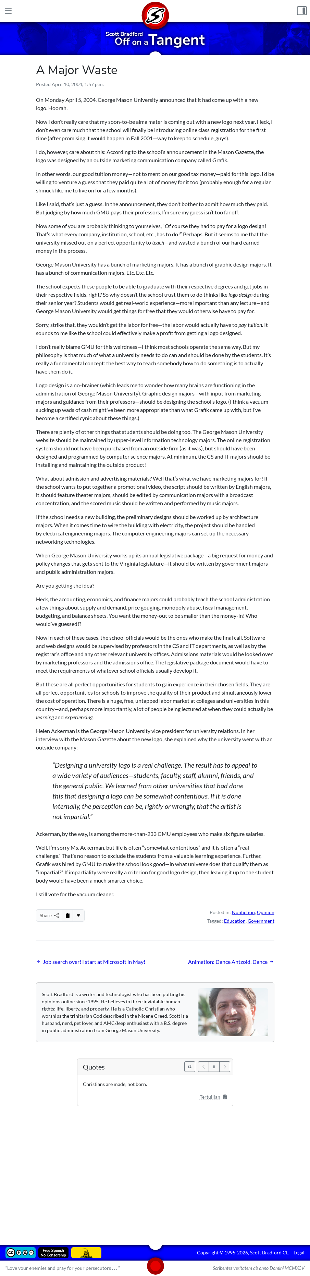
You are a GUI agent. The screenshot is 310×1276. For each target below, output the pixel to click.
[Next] (224, 1066)
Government (261, 921)
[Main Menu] (8, 10)
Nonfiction (243, 912)
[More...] (78, 915)
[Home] (155, 11)
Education (235, 921)
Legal (299, 1252)
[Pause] (214, 1066)
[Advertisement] (155, 1171)
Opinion (265, 912)
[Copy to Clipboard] (67, 915)
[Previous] (203, 1066)
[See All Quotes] (189, 1066)
